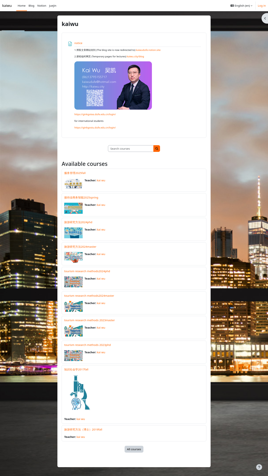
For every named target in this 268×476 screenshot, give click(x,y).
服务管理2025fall (75, 173)
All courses (134, 449)
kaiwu (7, 5)
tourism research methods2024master (89, 295)
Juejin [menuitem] (52, 5)
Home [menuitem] (22, 5)
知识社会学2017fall (76, 369)
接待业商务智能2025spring (81, 197)
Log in (262, 5)
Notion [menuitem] (41, 5)
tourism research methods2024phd (87, 271)
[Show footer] (259, 467)
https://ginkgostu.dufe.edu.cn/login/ (95, 127)
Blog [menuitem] (31, 5)
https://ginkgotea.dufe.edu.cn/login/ (95, 114)
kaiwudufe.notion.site (148, 50)
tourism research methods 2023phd (87, 345)
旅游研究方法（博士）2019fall (83, 429)
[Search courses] (131, 148)
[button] (241, 5)
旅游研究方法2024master (80, 246)
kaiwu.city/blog (135, 56)
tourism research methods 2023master (89, 320)
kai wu (101, 180)
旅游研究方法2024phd (78, 222)
